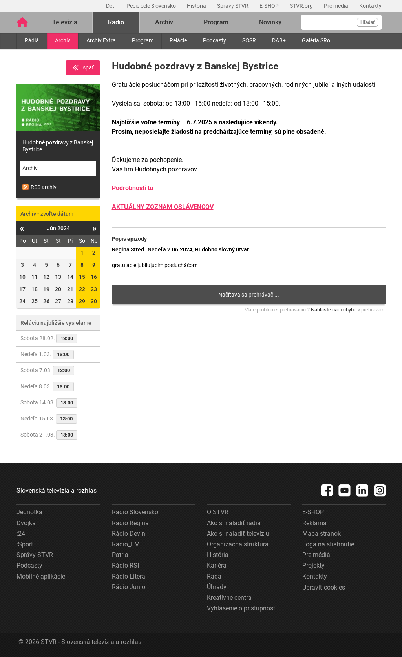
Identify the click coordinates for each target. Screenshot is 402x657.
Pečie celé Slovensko (151, 6)
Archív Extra (101, 40)
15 (82, 277)
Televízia (64, 22)
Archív (62, 40)
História (197, 6)
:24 (20, 533)
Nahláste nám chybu (333, 310)
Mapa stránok (321, 533)
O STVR (217, 512)
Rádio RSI (125, 565)
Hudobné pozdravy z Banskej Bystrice (57, 146)
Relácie (178, 40)
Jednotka (29, 512)
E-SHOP (269, 6)
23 (94, 289)
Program (142, 40)
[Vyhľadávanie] (341, 22)
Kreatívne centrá (229, 597)
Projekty (313, 565)
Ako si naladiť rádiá (234, 523)
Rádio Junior (129, 587)
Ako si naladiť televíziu (238, 533)
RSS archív (39, 187)
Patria (120, 555)
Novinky (270, 22)
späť (83, 68)
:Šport (24, 544)
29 (82, 301)
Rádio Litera (128, 576)
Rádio (116, 22)
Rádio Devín (128, 533)
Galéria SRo (316, 40)
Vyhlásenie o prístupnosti (242, 608)
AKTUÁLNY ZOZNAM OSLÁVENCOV (163, 207)
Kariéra (217, 565)
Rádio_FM (126, 544)
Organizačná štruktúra (238, 544)
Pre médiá (336, 6)
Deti (111, 6)
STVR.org (302, 6)
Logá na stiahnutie (328, 544)
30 (94, 301)
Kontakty (370, 6)
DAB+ (279, 40)
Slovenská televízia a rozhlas (56, 490)
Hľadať (367, 22)
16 (94, 277)
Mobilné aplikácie (40, 576)
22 (82, 289)
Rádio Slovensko (135, 512)
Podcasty (214, 40)
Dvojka (26, 523)
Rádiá (32, 40)
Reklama (314, 523)
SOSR (249, 40)
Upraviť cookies (323, 587)
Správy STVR (233, 6)
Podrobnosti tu (132, 188)
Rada (214, 576)
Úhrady (217, 587)
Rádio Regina (130, 523)
